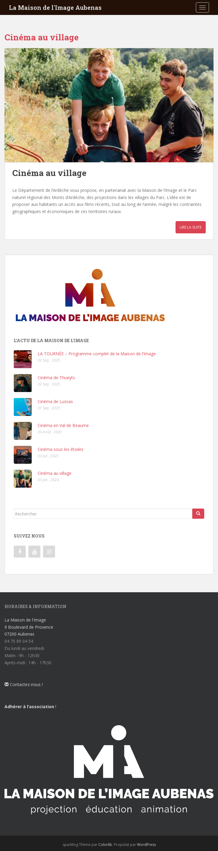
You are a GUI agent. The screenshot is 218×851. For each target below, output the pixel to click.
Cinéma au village (49, 172)
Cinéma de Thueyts (56, 377)
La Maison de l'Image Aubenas (55, 7)
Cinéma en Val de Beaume (63, 425)
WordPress (146, 844)
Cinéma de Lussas (55, 401)
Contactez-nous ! (23, 684)
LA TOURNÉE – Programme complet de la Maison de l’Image (97, 353)
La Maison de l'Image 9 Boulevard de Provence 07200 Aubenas (28, 627)
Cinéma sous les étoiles (60, 449)
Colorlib (105, 844)
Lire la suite (191, 227)
